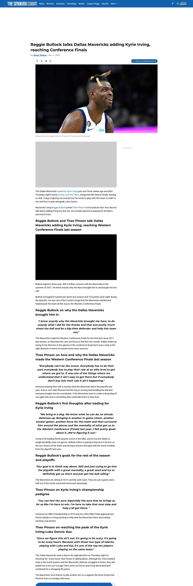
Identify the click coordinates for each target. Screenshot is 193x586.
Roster (82, 4)
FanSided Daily (43, 578)
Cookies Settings (126, 583)
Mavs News (48, 557)
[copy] (50, 61)
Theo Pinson (79, 207)
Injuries (105, 4)
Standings (71, 4)
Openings (66, 574)
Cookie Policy (150, 578)
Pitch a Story (68, 578)
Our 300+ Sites (125, 574)
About (39, 574)
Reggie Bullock (59, 207)
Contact (99, 574)
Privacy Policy (101, 578)
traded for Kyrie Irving (67, 191)
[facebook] (172, 3)
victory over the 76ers (68, 194)
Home (38, 557)
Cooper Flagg (93, 4)
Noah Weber (40, 55)
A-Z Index (99, 583)
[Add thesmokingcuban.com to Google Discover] (144, 61)
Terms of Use (124, 578)
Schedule (60, 4)
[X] (178, 3)
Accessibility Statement (73, 583)
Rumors (50, 4)
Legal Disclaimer (44, 583)
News (41, 4)
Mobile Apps (150, 574)
